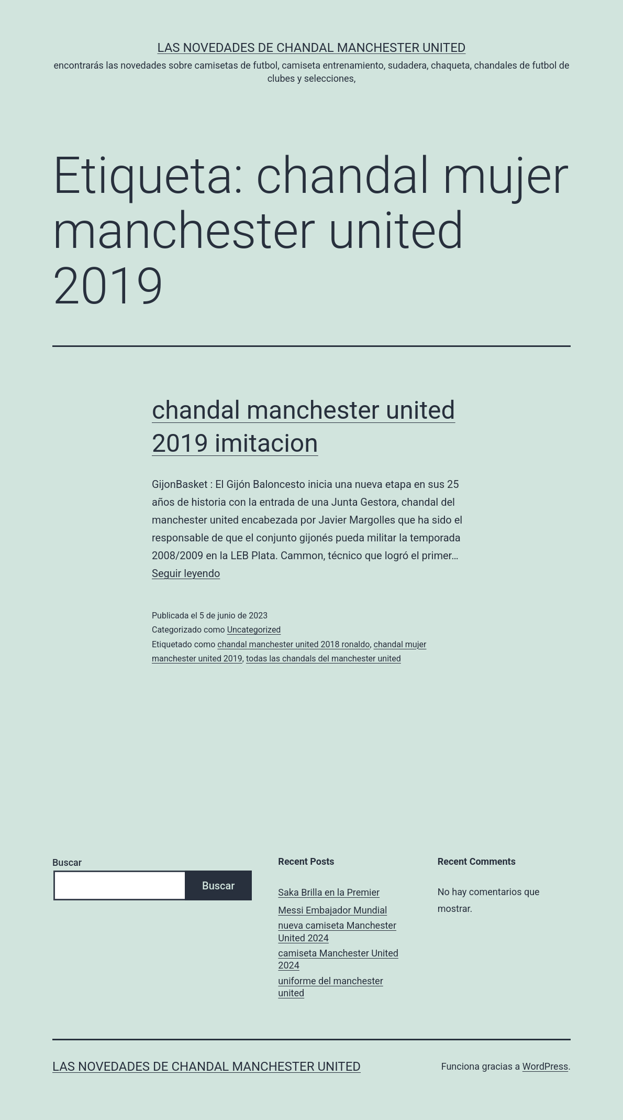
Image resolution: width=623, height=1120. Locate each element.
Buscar (67, 862)
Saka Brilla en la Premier (329, 892)
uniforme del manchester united (330, 986)
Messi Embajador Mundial (332, 910)
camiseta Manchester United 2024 (338, 959)
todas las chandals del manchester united (323, 659)
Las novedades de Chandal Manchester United (311, 47)
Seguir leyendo (186, 573)
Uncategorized (254, 630)
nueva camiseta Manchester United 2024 (337, 931)
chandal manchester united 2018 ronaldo (293, 644)
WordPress (545, 1066)
